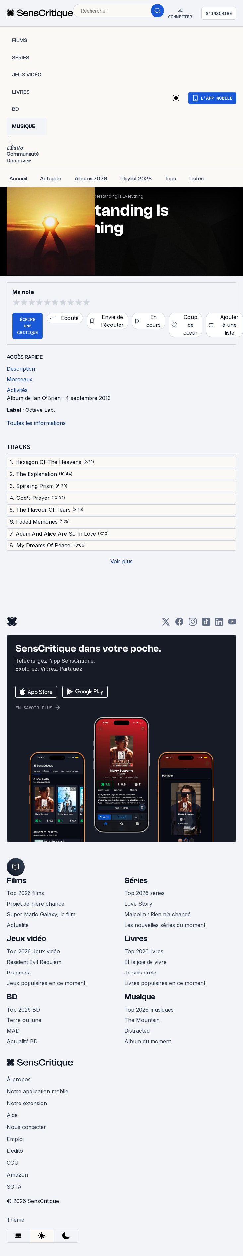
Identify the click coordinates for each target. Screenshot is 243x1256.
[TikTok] (206, 624)
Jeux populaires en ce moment (46, 983)
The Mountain (142, 1020)
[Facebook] (179, 624)
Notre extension (27, 1103)
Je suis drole (140, 972)
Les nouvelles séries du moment (164, 925)
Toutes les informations (36, 423)
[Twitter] (166, 624)
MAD (13, 1030)
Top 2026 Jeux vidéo (33, 951)
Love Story (138, 903)
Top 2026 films (25, 893)
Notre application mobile (37, 1091)
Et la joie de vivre (145, 962)
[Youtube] (232, 624)
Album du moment (147, 1041)
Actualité (18, 925)
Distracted (137, 1030)
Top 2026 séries (144, 893)
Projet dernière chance (35, 903)
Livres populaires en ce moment (164, 983)
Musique (139, 996)
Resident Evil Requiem (34, 962)
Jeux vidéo (26, 938)
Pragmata (19, 972)
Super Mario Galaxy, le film (41, 914)
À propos (18, 1079)
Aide (12, 1115)
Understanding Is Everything (116, 196)
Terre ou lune (24, 1020)
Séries (136, 880)
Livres (135, 938)
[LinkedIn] (219, 624)
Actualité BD (22, 1041)
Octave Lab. (40, 410)
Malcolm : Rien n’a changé (157, 914)
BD (12, 996)
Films (16, 880)
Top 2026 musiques (149, 1009)
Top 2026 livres (143, 951)
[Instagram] (193, 624)
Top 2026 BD (23, 1009)
